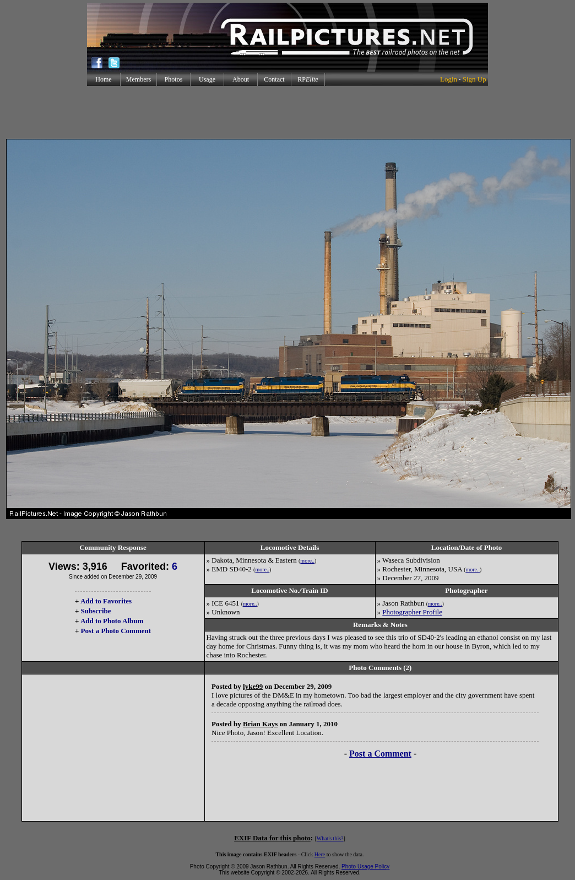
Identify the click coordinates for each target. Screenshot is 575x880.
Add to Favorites (106, 601)
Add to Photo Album (112, 621)
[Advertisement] (287, 112)
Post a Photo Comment (116, 631)
